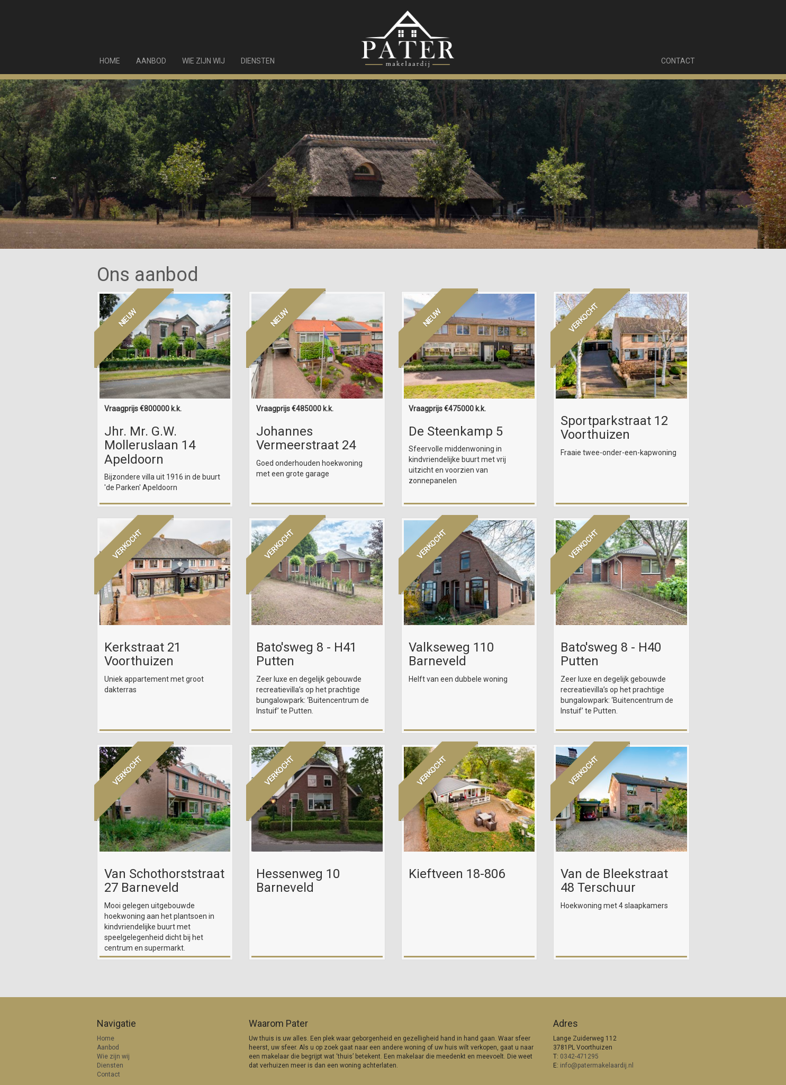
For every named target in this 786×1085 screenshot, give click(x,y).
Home (110, 61)
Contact (678, 61)
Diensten (258, 61)
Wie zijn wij (203, 61)
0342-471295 (579, 1056)
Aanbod (151, 61)
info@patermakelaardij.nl (597, 1065)
